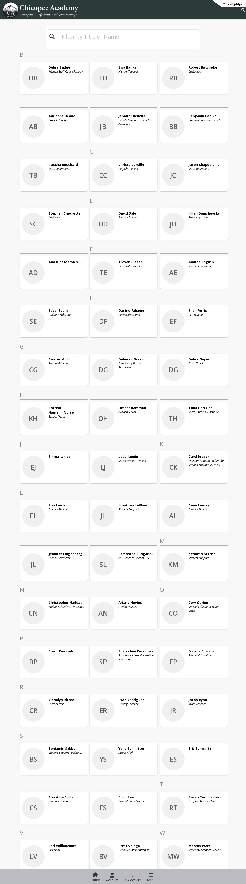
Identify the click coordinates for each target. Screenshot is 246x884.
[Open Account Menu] (112, 877)
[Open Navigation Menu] (151, 877)
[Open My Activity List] (133, 877)
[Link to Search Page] (242, 10)
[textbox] (129, 36)
